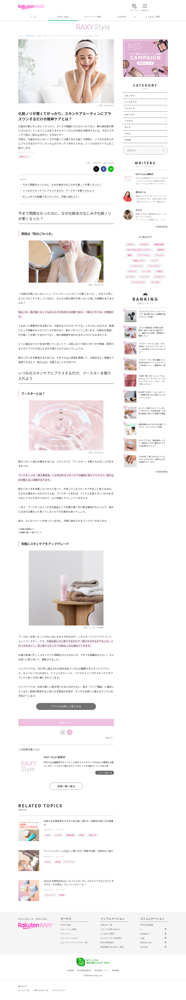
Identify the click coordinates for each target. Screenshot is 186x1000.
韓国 (129, 255)
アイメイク (129, 108)
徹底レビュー (24, 156)
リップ (154, 260)
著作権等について (101, 970)
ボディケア (129, 114)
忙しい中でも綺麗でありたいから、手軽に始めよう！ (51, 196)
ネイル (127, 127)
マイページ (65, 934)
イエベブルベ (154, 266)
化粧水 (159, 271)
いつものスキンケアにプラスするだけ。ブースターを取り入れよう (58, 190)
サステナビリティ (59, 990)
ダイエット (159, 276)
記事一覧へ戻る (66, 786)
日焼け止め (92, 835)
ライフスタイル (138, 282)
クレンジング (69, 862)
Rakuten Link (145, 942)
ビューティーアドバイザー (72, 942)
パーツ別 (146, 271)
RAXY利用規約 (106, 942)
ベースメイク (130, 101)
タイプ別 (155, 282)
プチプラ (132, 271)
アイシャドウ (143, 255)
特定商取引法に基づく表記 (112, 947)
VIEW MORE (161, 226)
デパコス (130, 276)
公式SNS (122, 17)
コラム (127, 133)
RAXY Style (63, 17)
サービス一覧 (23, 990)
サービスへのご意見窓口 (111, 938)
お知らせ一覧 (106, 925)
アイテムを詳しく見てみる (66, 706)
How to (47, 835)
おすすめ (58, 835)
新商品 (62, 895)
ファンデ (144, 276)
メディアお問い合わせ (110, 929)
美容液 (81, 835)
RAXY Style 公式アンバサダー (139, 249)
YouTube (144, 947)
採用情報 (115, 970)
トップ (33, 17)
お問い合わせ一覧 (40, 990)
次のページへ (66, 722)
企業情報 (70, 970)
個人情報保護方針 (84, 970)
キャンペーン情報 (93, 17)
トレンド (159, 255)
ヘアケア (128, 120)
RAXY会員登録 (146, 925)
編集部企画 (70, 835)
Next (109, 737)
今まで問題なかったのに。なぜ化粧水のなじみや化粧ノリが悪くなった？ (62, 184)
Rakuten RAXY (31, 6)
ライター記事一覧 (104, 772)
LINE (142, 938)
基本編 (57, 862)
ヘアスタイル (136, 266)
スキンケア (30, 152)
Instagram (144, 934)
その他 (127, 139)
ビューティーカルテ (69, 938)
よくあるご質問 (153, 17)
